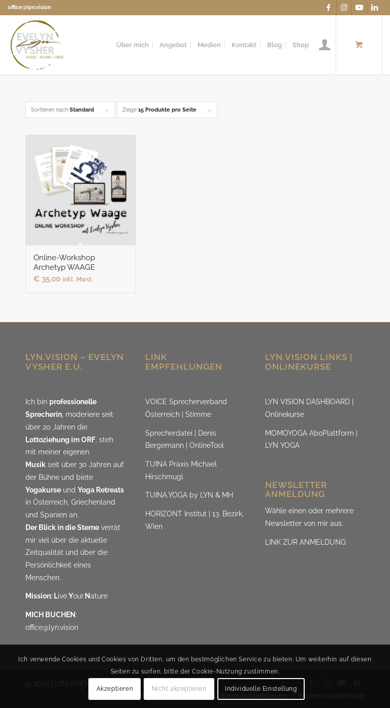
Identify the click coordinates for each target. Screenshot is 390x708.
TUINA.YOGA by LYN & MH (189, 495)
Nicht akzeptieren (179, 688)
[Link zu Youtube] (359, 7)
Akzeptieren (115, 688)
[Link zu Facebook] (328, 7)
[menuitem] (132, 45)
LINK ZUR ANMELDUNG (305, 542)
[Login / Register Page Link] (325, 45)
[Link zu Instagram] (344, 7)
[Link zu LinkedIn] (374, 7)
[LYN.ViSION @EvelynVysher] (37, 45)
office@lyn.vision (29, 7)
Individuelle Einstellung (261, 688)
